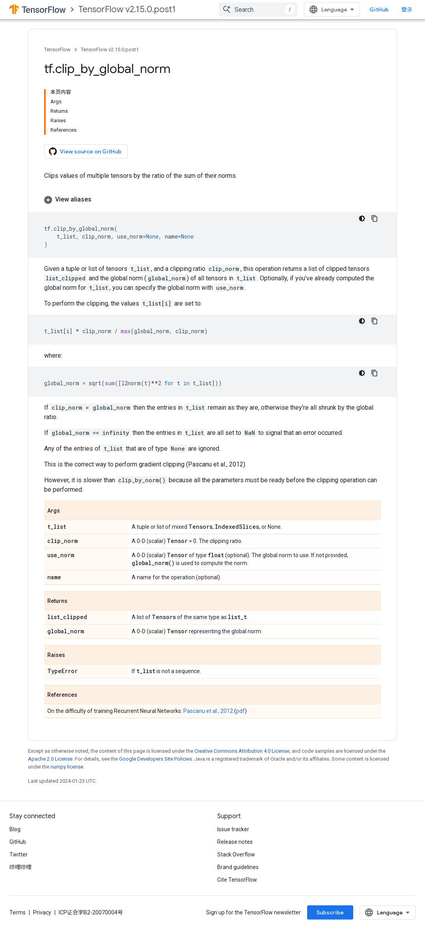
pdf (240, 711)
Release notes (235, 842)
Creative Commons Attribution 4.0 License (241, 751)
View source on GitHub (85, 151)
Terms (17, 912)
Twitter (18, 854)
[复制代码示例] (374, 218)
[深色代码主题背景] (362, 218)
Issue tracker (233, 829)
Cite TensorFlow (237, 880)
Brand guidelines (238, 867)
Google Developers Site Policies (155, 759)
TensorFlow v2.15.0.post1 (127, 9)
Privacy (42, 912)
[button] (212, 199)
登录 (406, 9)
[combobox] (258, 9)
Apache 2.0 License (50, 759)
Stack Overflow (236, 854)
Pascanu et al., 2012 (208, 711)
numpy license (66, 767)
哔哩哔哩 (20, 867)
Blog (15, 829)
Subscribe (330, 912)
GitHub (379, 9)
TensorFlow (57, 49)
